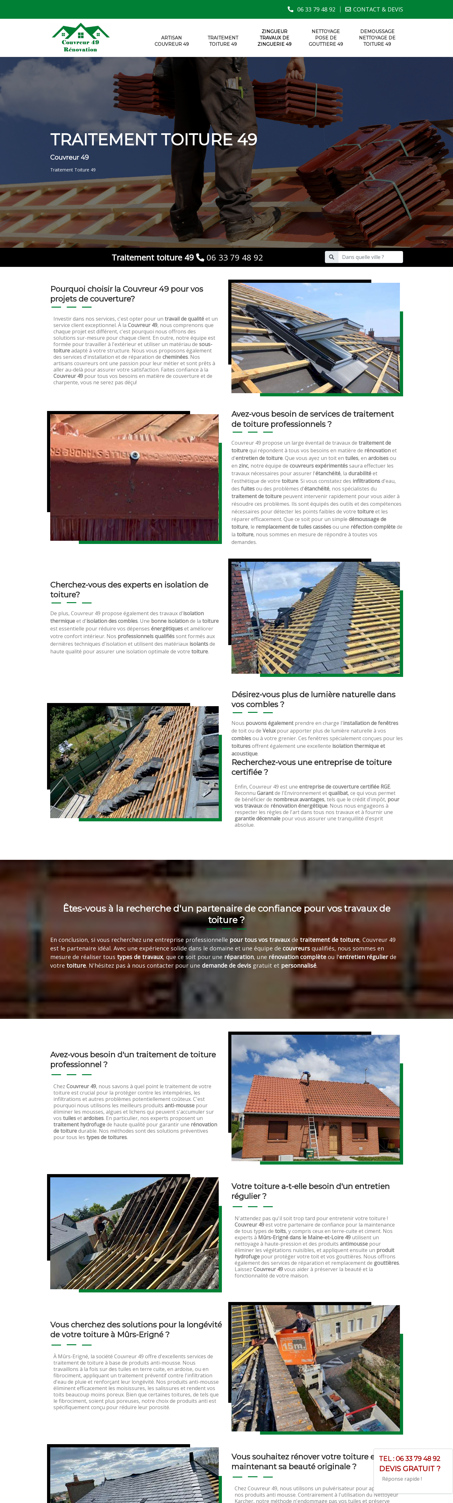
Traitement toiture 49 (223, 41)
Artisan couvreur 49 (171, 41)
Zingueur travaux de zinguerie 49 (274, 37)
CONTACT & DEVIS (378, 9)
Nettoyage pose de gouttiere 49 (326, 37)
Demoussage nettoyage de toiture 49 (377, 37)
